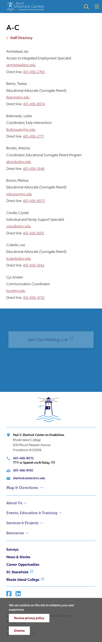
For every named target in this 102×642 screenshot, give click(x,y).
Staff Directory (21, 37)
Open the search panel (86, 6)
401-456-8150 (23, 470)
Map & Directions (22, 487)
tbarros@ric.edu (17, 97)
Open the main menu (96, 6)
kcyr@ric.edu (15, 290)
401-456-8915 (33, 233)
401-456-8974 (34, 103)
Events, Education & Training (31, 513)
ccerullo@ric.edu (18, 226)
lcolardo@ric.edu (18, 258)
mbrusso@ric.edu (19, 194)
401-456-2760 (34, 71)
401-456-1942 (33, 265)
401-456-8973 (34, 200)
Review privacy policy (29, 618)
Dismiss (19, 630)
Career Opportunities (22, 564)
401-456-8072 (23, 458)
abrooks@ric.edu (18, 161)
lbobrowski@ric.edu (21, 129)
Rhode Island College (22, 579)
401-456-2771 (33, 136)
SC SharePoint (17, 572)
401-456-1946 (34, 168)
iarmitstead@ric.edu (21, 64)
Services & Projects (22, 523)
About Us (14, 503)
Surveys (12, 549)
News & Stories (18, 556)
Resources (15, 533)
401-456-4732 (34, 297)
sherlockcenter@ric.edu (29, 478)
